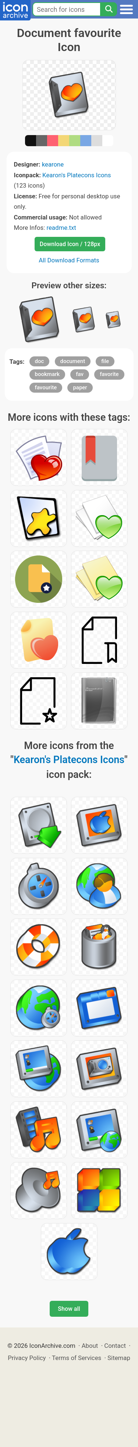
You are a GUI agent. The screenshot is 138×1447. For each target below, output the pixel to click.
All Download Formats (69, 260)
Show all (69, 1308)
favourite (46, 387)
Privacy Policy (27, 1358)
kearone (53, 164)
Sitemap (118, 1358)
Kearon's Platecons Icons (76, 175)
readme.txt (61, 227)
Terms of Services (76, 1358)
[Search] (108, 9)
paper (80, 387)
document (72, 361)
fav (80, 374)
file (105, 361)
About (90, 1345)
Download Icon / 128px (70, 244)
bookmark (47, 374)
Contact (115, 1345)
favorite (109, 374)
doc (39, 361)
